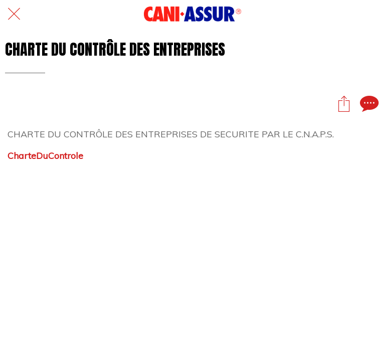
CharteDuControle (45, 155)
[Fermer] (14, 14)
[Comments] (368, 103)
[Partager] (344, 103)
